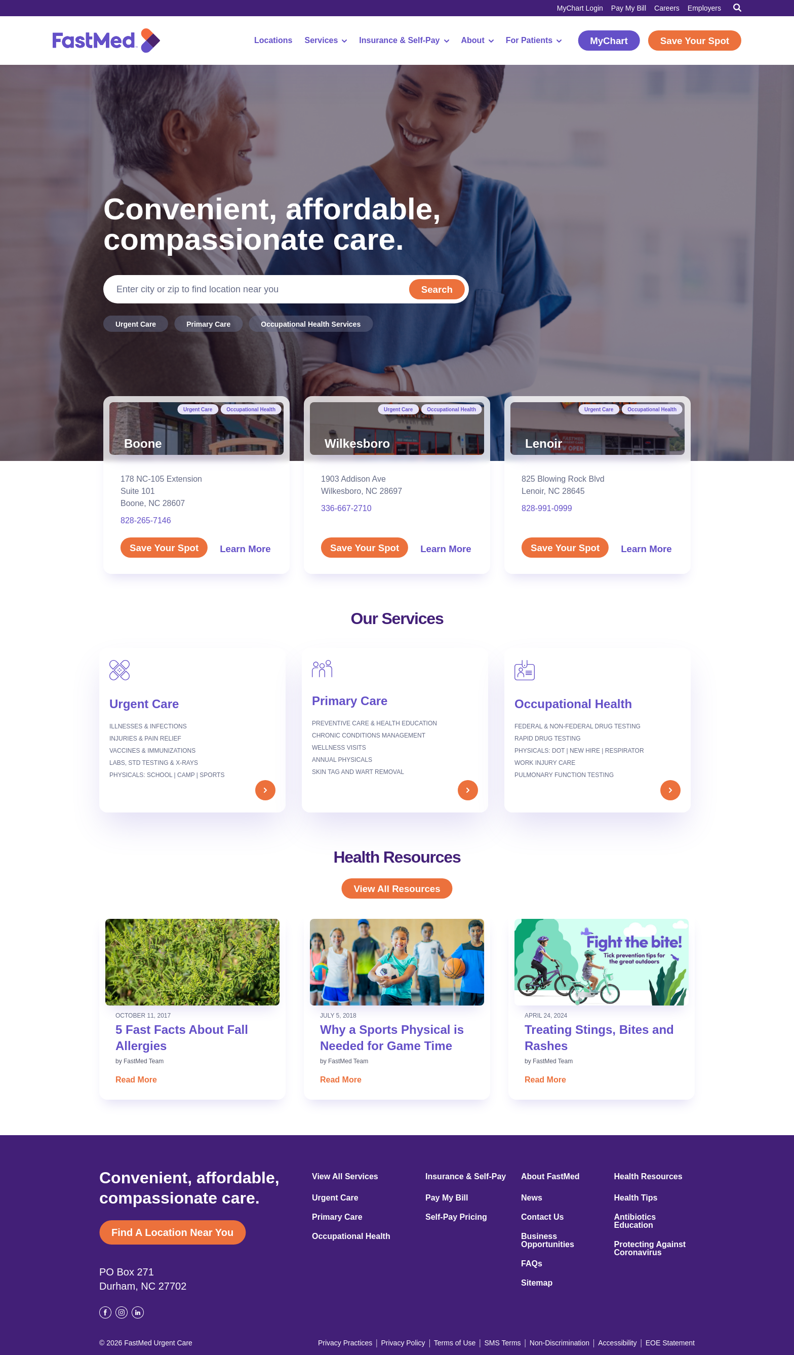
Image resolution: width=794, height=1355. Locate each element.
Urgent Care (135, 324)
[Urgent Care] (192, 730)
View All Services (345, 1177)
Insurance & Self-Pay (404, 40)
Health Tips (636, 1198)
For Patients (534, 40)
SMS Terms (503, 1342)
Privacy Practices (345, 1342)
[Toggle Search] (737, 8)
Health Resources (648, 1177)
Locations (273, 40)
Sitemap (536, 1283)
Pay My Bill (628, 8)
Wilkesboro (357, 443)
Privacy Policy (403, 1342)
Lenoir (543, 443)
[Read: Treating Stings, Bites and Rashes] (601, 962)
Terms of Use (454, 1342)
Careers (667, 8)
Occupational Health (250, 409)
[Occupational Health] (597, 730)
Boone (143, 443)
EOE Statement (670, 1342)
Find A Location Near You (172, 1232)
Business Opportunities (547, 1240)
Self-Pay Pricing (456, 1217)
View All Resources (396, 888)
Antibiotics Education (635, 1221)
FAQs (531, 1264)
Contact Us (542, 1217)
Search (435, 289)
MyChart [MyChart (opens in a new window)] (609, 40)
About (477, 40)
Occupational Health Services (311, 324)
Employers (704, 8)
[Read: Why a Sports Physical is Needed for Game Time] (397, 962)
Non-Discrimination (559, 1342)
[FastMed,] (106, 40)
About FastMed (550, 1177)
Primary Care (208, 324)
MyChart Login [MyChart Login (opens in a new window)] (580, 8)
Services (326, 40)
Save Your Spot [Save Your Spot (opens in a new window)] (694, 40)
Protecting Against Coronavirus (650, 1249)
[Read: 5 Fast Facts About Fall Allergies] (192, 962)
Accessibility (617, 1342)
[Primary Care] (395, 730)
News (531, 1198)
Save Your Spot (164, 548)
